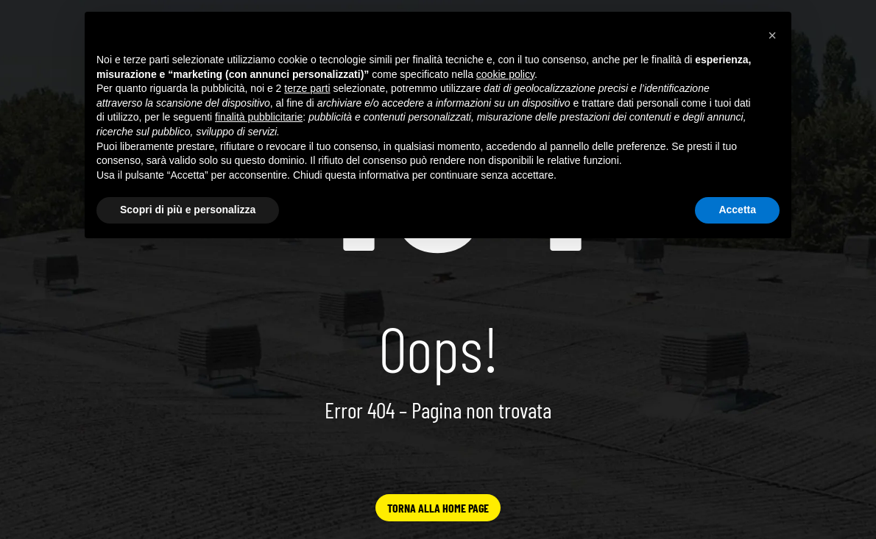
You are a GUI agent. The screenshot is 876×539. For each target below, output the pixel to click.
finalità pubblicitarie (259, 117)
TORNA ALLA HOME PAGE (438, 508)
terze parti (307, 88)
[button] (772, 35)
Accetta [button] (737, 209)
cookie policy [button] (505, 74)
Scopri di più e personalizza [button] (187, 209)
